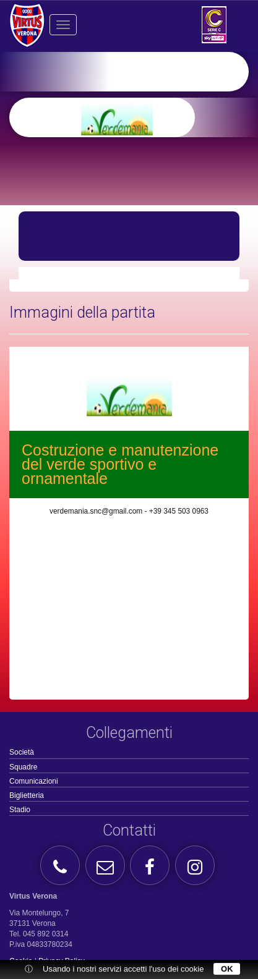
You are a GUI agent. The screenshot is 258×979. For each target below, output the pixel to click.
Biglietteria (26, 795)
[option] (148, 117)
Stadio (19, 809)
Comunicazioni (33, 781)
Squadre (23, 767)
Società (21, 752)
